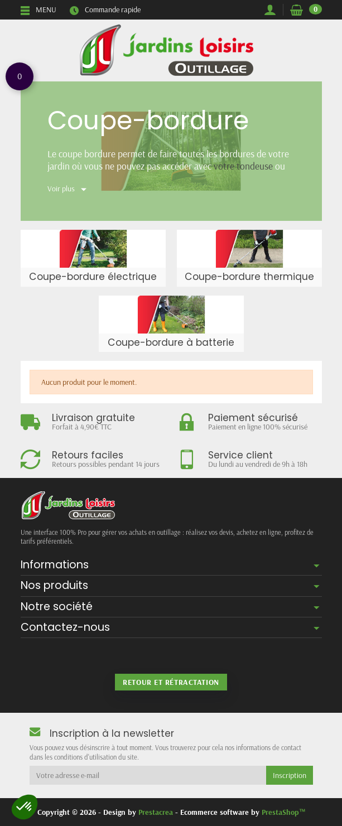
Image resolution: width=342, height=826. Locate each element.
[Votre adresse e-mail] (148, 775)
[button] (24, 807)
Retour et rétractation (171, 682)
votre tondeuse (243, 166)
